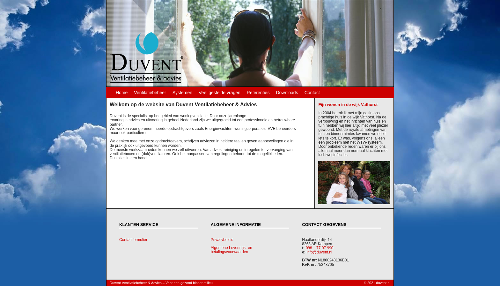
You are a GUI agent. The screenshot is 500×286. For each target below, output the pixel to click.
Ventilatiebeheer (150, 92)
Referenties (258, 92)
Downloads (287, 92)
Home (122, 92)
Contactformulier (133, 239)
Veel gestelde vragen (219, 92)
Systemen (182, 92)
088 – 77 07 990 (320, 248)
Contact (312, 92)
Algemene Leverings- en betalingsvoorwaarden (231, 249)
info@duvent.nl (319, 252)
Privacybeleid (222, 239)
